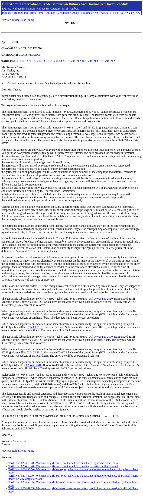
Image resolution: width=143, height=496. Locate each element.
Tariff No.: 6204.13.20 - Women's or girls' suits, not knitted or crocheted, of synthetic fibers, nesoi (63, 463)
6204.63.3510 (60, 60)
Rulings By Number (24, 8)
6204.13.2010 (26, 60)
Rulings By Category (48, 8)
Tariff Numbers (70, 8)
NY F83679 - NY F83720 (109, 12)
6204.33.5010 (43, 60)
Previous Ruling (10, 19)
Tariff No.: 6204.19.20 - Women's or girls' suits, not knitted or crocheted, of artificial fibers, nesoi (63, 466)
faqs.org (6, 8)
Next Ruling (27, 19)
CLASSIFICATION (30, 54)
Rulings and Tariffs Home (28, 12)
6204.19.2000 (77, 60)
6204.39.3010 (94, 60)
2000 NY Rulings (82, 12)
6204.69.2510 (111, 60)
